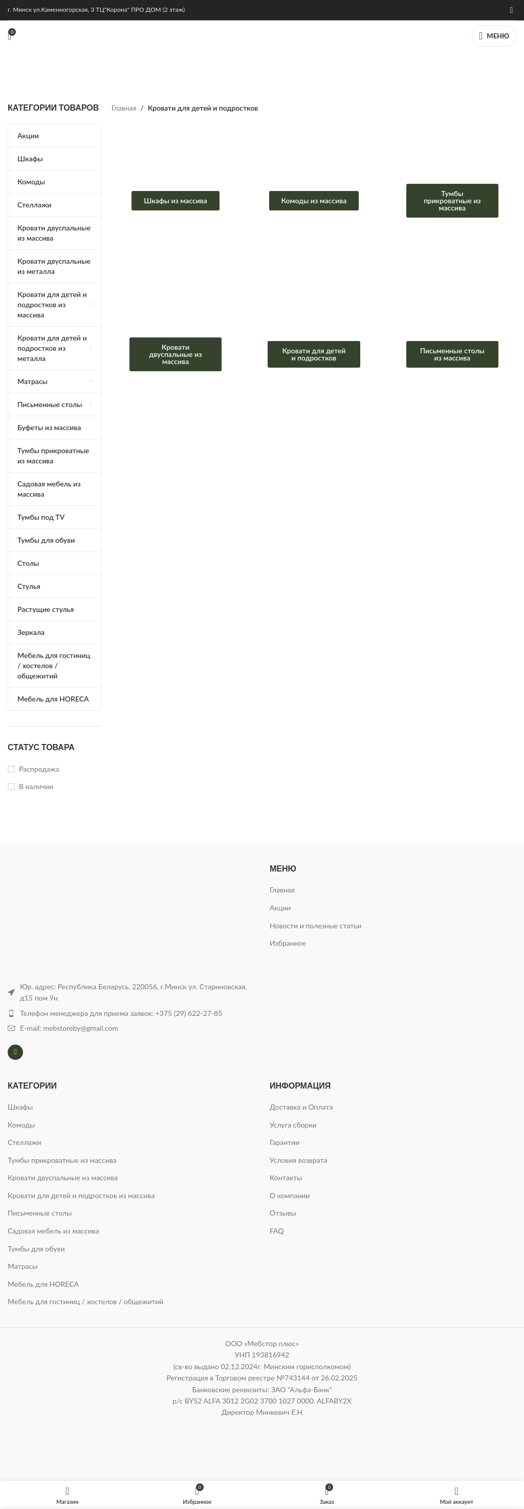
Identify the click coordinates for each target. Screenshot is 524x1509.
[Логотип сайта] (262, 35)
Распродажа (39, 768)
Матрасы (22, 1266)
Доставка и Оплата (301, 1106)
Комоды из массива (314, 200)
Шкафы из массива (175, 200)
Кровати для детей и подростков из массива (81, 1195)
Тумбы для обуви (36, 1248)
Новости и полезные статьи (315, 925)
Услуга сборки (293, 1124)
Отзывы (283, 1212)
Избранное (288, 943)
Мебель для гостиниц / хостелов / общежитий (85, 1301)
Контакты (286, 1177)
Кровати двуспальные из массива (175, 354)
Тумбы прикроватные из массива (452, 200)
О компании (290, 1195)
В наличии (36, 786)
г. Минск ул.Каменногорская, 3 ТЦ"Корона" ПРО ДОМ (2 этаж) (96, 9)
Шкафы (20, 1106)
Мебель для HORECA (43, 1284)
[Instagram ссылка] (511, 9)
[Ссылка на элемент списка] (131, 1013)
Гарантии (284, 1142)
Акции (280, 907)
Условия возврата (298, 1160)
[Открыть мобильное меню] (494, 36)
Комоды (21, 1124)
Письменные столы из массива (452, 354)
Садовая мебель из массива (53, 1230)
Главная (124, 107)
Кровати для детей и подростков (313, 354)
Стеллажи (24, 1142)
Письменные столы (40, 1212)
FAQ (277, 1230)
